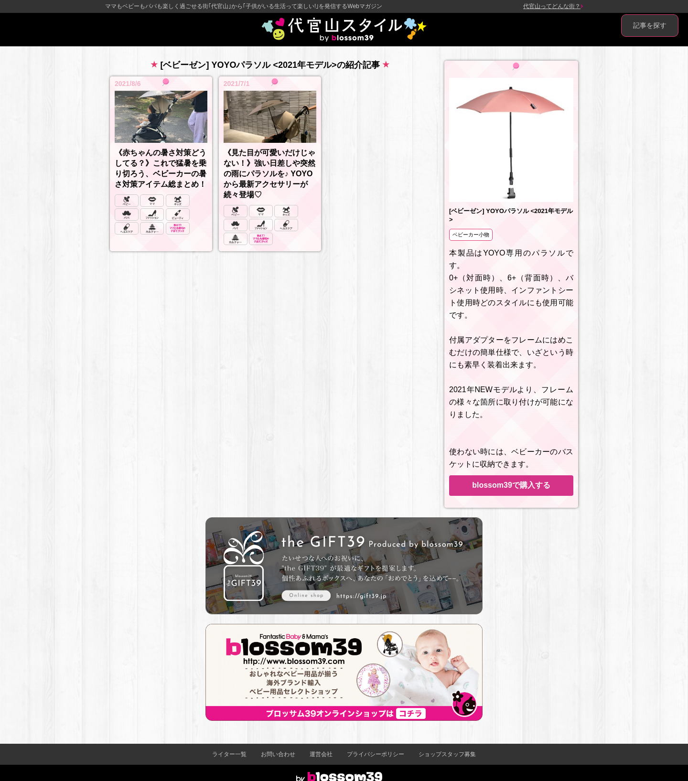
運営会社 (321, 754)
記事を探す (649, 25)
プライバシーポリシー (375, 754)
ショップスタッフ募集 (447, 754)
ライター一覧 (229, 754)
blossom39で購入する (511, 485)
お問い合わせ (278, 754)
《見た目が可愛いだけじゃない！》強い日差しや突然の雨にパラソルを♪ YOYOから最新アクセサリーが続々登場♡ (269, 174)
